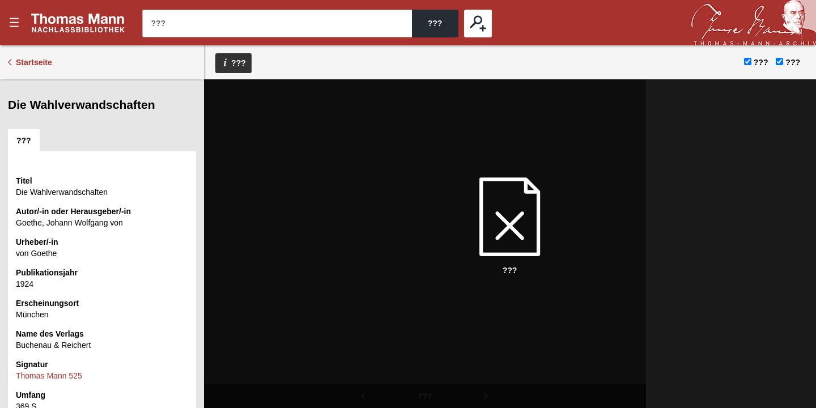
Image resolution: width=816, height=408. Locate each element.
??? (78, 22)
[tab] (24, 140)
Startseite (34, 62)
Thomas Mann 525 (49, 375)
